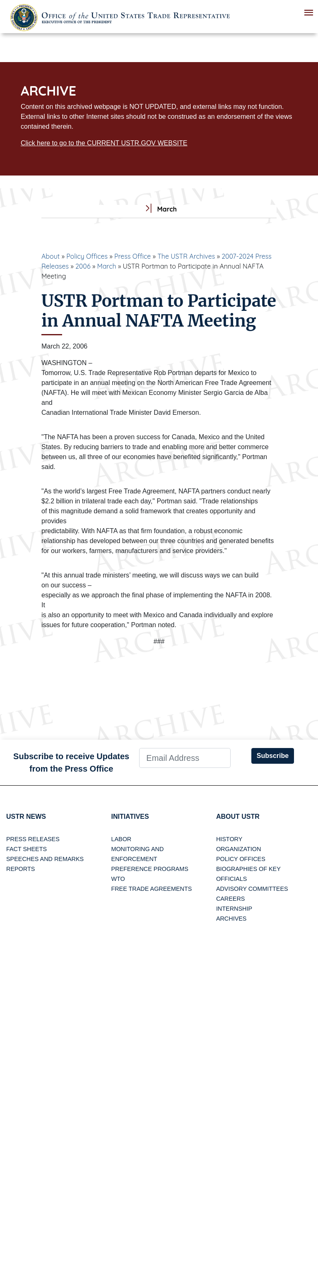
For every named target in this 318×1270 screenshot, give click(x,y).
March (106, 266)
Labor (121, 839)
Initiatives (130, 816)
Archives (231, 918)
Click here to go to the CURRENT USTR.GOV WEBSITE (104, 143)
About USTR (238, 816)
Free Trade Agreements (151, 888)
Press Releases (33, 839)
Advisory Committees (252, 888)
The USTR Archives (186, 256)
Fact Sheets (26, 849)
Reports (20, 869)
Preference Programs (149, 869)
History (229, 839)
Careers (230, 898)
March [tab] (159, 209)
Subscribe (273, 755)
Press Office (132, 256)
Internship (234, 908)
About (50, 256)
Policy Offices (87, 256)
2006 (83, 266)
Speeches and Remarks (45, 859)
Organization (238, 849)
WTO (118, 879)
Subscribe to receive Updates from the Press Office (71, 762)
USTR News (26, 816)
